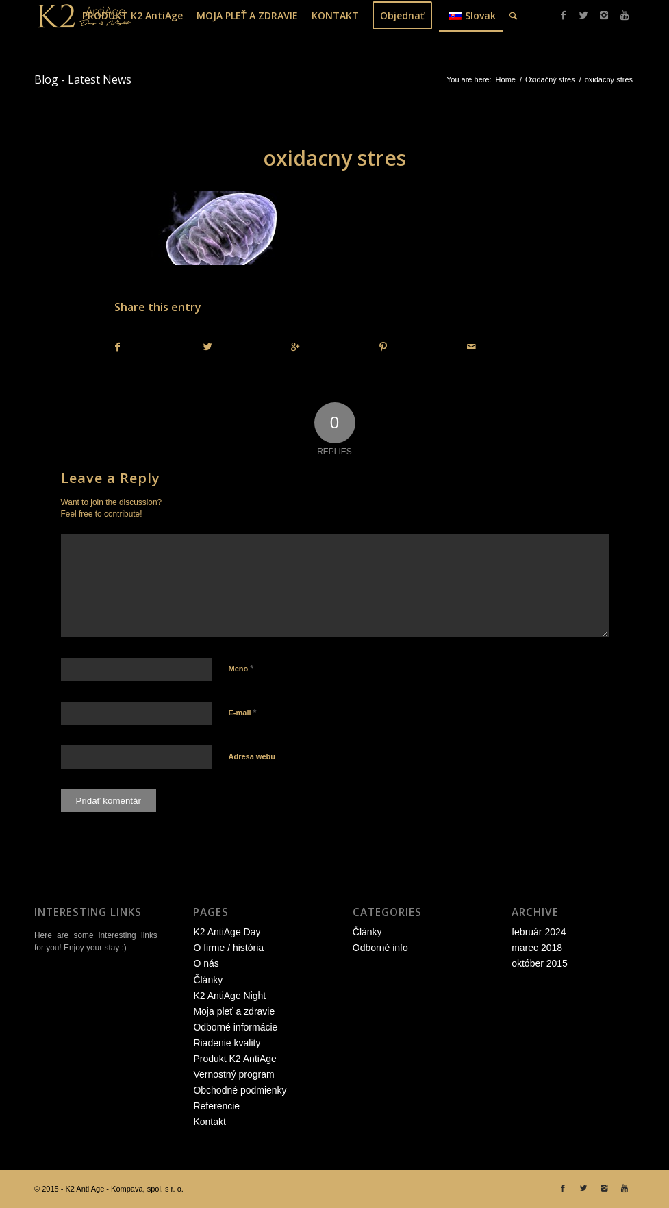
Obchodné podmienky (239, 1090)
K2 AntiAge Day (226, 931)
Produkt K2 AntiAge (234, 1058)
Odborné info (380, 947)
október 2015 (540, 963)
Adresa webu (252, 756)
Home (506, 79)
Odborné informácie (235, 1027)
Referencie (216, 1105)
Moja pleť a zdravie (234, 1011)
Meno (241, 668)
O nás (205, 963)
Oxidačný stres (550, 79)
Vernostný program (233, 1074)
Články (208, 979)
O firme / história (228, 947)
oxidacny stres (334, 158)
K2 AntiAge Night (229, 995)
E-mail (243, 712)
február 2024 (539, 931)
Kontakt (209, 1121)
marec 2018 (537, 947)
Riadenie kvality (226, 1042)
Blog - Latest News (82, 79)
